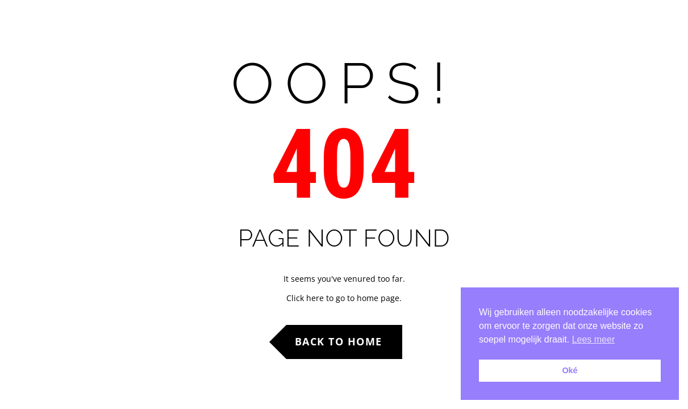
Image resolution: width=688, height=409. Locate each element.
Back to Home (338, 341)
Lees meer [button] (593, 339)
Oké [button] (569, 370)
